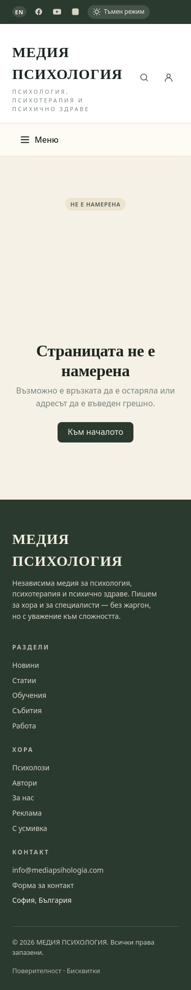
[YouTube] (57, 12)
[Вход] (168, 77)
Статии (24, 680)
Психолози (30, 767)
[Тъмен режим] (119, 12)
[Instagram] (75, 12)
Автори (24, 783)
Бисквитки (83, 970)
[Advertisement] (95, 275)
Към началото (95, 431)
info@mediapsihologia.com (57, 870)
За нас (23, 797)
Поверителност (37, 970)
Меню (39, 139)
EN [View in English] (19, 12)
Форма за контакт (43, 885)
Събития (27, 710)
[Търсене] (144, 77)
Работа (24, 726)
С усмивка (29, 828)
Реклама (27, 813)
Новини (25, 665)
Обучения (29, 695)
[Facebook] (39, 12)
